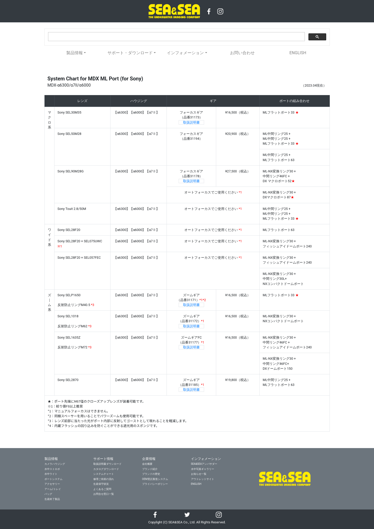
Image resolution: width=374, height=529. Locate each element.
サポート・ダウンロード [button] (130, 52)
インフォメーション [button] (185, 52)
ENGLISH (297, 52)
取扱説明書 (191, 122)
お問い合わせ (242, 52)
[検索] (176, 37)
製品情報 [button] (74, 52)
